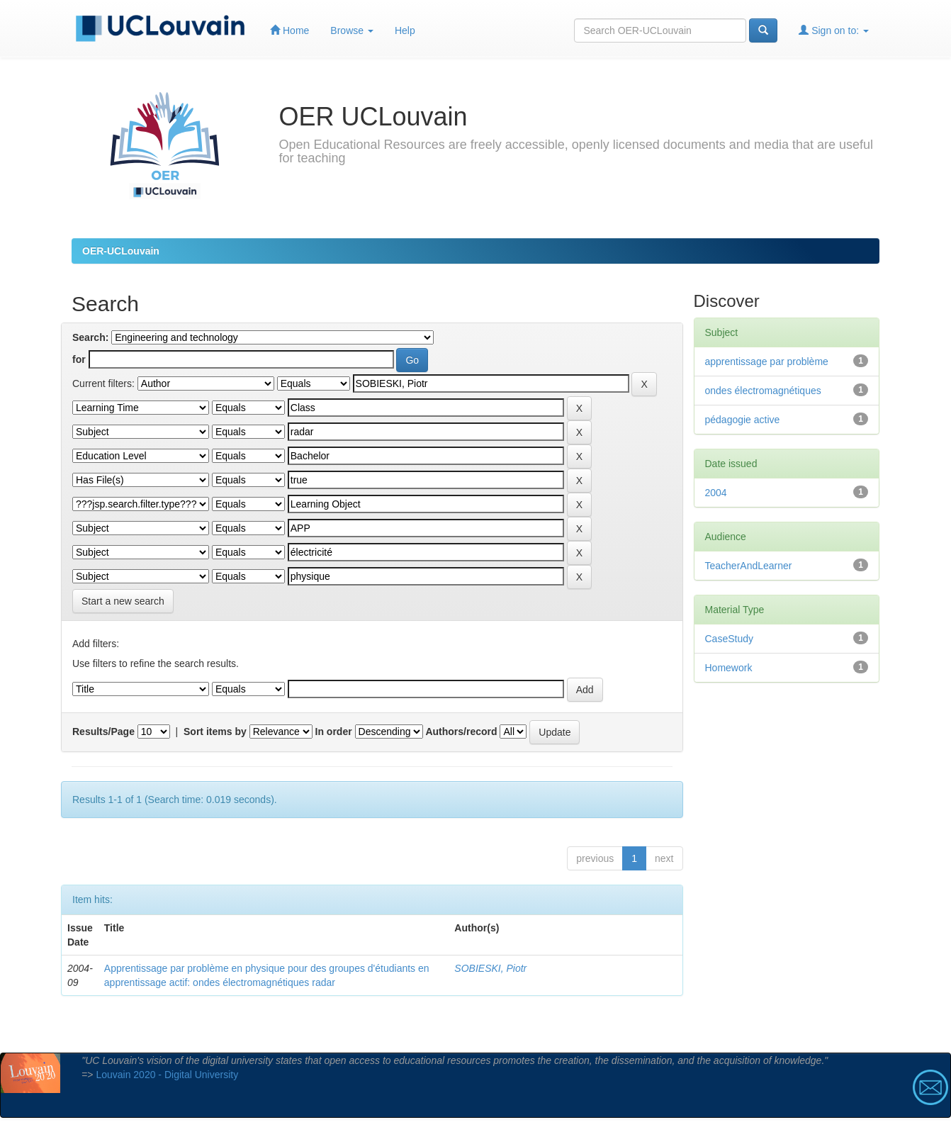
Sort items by (215, 731)
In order (333, 731)
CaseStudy (729, 638)
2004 (716, 492)
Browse (351, 30)
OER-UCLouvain (120, 251)
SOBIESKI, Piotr (490, 968)
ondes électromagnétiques (763, 390)
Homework (729, 667)
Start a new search (122, 601)
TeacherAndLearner (748, 565)
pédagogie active (742, 419)
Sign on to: (834, 30)
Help (405, 30)
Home (289, 30)
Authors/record (461, 731)
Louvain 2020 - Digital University (167, 1074)
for (79, 359)
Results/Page (103, 731)
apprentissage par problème (766, 361)
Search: (90, 337)
